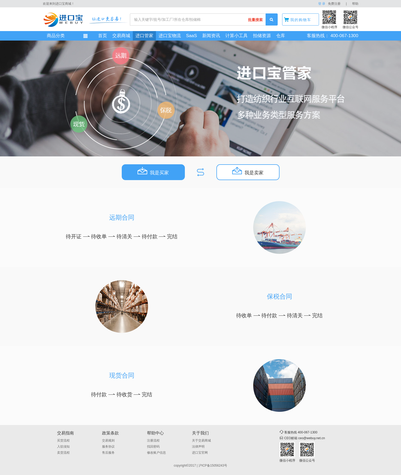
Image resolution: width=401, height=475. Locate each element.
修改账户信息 (156, 452)
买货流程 (63, 440)
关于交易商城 (201, 440)
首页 (102, 35)
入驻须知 (63, 446)
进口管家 (144, 35)
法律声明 (198, 446)
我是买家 (153, 171)
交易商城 (121, 35)
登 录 (321, 4)
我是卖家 (247, 171)
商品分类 (56, 35)
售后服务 (108, 452)
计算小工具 (236, 35)
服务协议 (108, 446)
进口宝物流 (170, 35)
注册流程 (153, 440)
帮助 (355, 4)
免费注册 (334, 4)
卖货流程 (63, 452)
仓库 (280, 35)
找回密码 (153, 446)
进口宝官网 (200, 452)
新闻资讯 (211, 35)
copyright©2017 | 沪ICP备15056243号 (200, 465)
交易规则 (108, 440)
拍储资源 (262, 35)
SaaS (191, 35)
